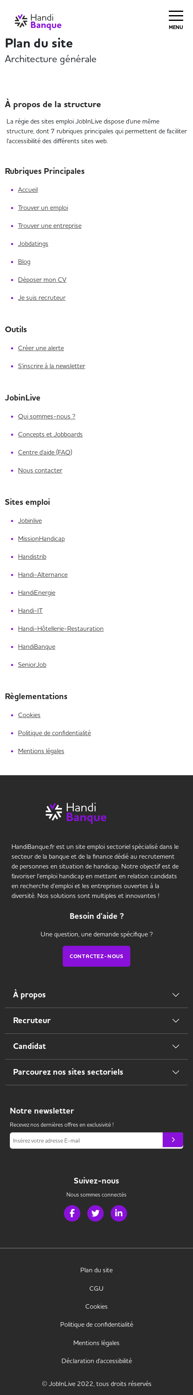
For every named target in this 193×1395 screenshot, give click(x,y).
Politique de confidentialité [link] (96, 1324)
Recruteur (32, 1020)
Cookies (29, 715)
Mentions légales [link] (96, 1343)
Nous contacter (40, 470)
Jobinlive (30, 520)
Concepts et (50, 434)
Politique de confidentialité (54, 733)
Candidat (29, 1046)
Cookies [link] (96, 1306)
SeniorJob (32, 664)
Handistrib (32, 556)
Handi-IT (30, 610)
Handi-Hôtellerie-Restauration (61, 628)
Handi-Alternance (43, 574)
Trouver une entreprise (50, 225)
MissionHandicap (41, 538)
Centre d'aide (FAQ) (45, 452)
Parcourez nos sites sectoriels (68, 1072)
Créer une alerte (41, 348)
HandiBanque (36, 646)
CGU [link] (96, 1288)
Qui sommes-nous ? (46, 416)
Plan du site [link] (96, 1270)
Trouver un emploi (43, 207)
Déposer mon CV (42, 279)
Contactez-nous (96, 956)
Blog (24, 261)
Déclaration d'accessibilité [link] (96, 1361)
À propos (29, 994)
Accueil (28, 189)
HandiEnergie (36, 592)
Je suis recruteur (42, 297)
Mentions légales (41, 751)
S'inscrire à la (51, 366)
